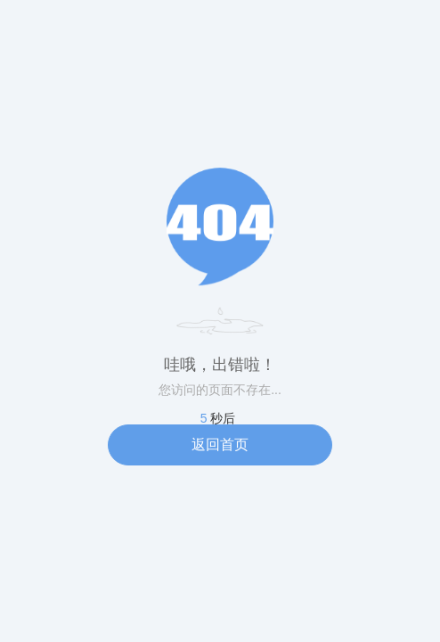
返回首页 (220, 444)
